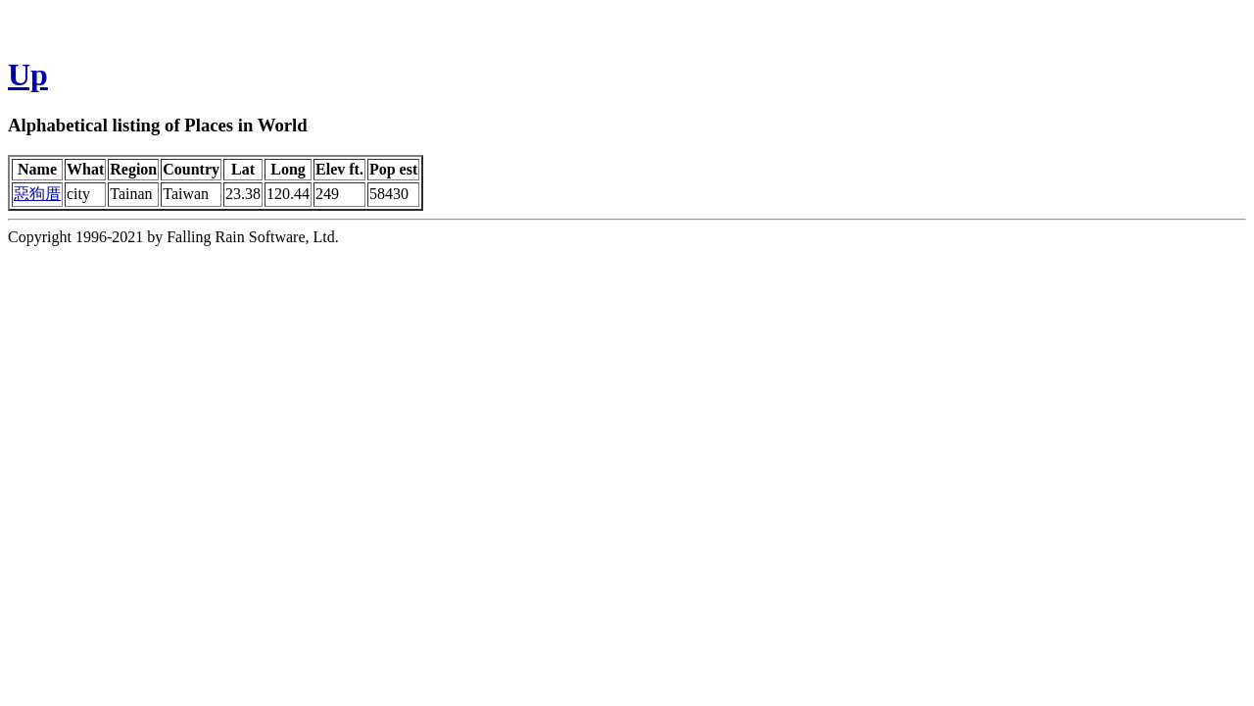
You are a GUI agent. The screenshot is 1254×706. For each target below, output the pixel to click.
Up (28, 74)
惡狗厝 (37, 193)
